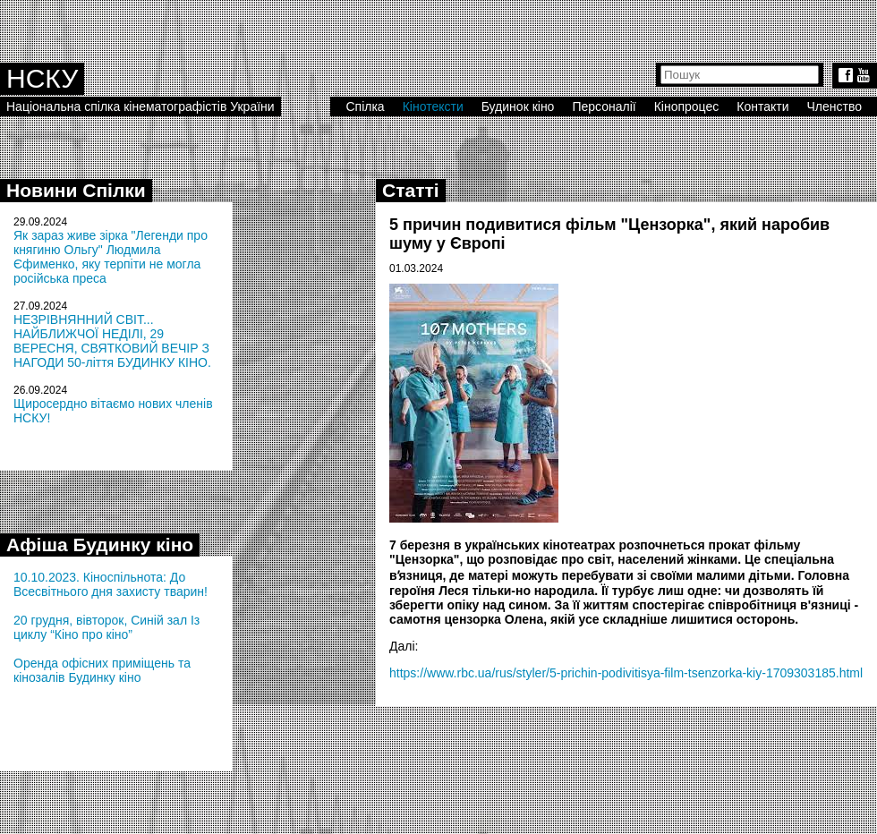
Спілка (364, 106)
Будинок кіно (518, 106)
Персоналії (603, 106)
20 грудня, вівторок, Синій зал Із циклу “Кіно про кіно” (106, 627)
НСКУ (42, 78)
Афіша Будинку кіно (99, 544)
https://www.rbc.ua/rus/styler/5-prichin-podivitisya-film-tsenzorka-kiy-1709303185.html (626, 673)
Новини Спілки (76, 190)
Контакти (762, 106)
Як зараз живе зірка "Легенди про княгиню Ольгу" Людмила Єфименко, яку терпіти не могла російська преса (110, 256)
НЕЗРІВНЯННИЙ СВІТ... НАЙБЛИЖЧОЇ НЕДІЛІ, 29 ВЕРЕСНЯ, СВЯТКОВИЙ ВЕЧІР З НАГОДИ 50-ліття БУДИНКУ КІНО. (112, 341)
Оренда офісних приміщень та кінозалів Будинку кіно (102, 670)
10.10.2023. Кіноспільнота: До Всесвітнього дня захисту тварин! (110, 584)
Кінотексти (433, 106)
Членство (835, 106)
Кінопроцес (686, 106)
